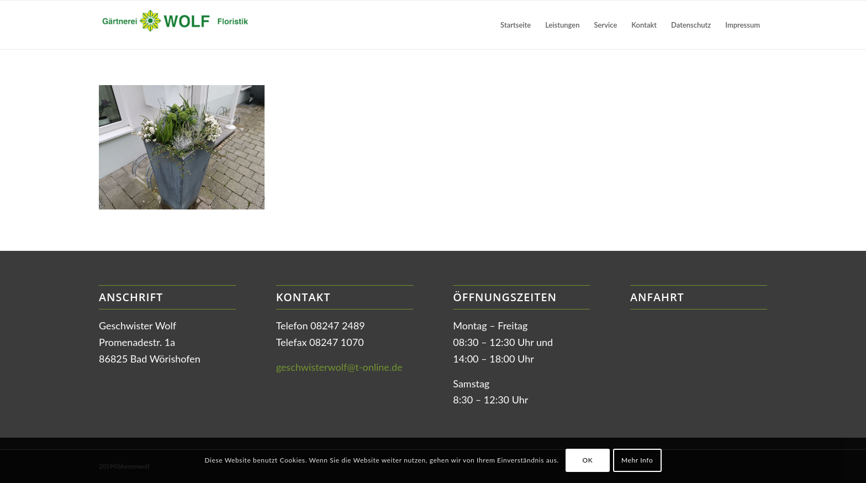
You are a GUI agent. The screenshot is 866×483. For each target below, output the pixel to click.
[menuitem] (515, 25)
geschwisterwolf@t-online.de (339, 367)
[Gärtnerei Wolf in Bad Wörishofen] (182, 25)
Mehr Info (637, 460)
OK (587, 460)
